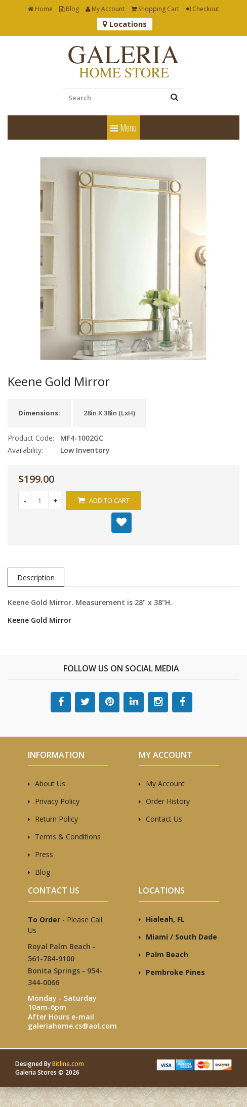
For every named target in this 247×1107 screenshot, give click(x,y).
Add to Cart (103, 500)
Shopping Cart (155, 9)
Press (44, 854)
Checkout (202, 9)
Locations (125, 24)
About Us (50, 783)
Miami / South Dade (181, 937)
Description (36, 577)
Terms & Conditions (68, 836)
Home (40, 9)
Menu (123, 127)
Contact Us (164, 819)
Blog (69, 9)
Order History (168, 801)
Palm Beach (167, 954)
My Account (105, 9)
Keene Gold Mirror (39, 620)
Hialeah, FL (165, 919)
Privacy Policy (57, 801)
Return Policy (56, 819)
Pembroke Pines (175, 972)
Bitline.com (68, 1063)
